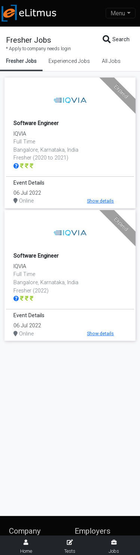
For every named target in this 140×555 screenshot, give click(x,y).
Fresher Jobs (21, 61)
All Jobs (111, 61)
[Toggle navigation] (121, 13)
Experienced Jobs (69, 61)
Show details (100, 201)
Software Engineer (36, 123)
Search (116, 40)
